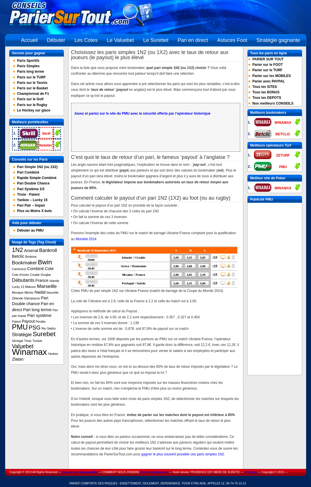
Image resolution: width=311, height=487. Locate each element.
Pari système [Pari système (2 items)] (39, 315)
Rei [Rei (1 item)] (44, 328)
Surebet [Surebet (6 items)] (44, 334)
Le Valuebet (120, 40)
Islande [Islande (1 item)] (54, 280)
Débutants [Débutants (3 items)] (23, 280)
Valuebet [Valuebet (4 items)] (23, 346)
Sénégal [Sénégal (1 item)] (17, 340)
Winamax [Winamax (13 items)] (29, 352)
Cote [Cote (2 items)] (49, 268)
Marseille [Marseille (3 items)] (47, 286)
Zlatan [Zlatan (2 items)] (18, 359)
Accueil (29, 40)
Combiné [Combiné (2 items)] (35, 268)
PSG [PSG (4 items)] (34, 327)
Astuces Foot (232, 40)
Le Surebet (155, 40)
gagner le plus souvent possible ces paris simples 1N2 (182, 454)
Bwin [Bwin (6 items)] (45, 262)
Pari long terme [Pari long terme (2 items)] (37, 309)
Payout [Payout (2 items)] (28, 321)
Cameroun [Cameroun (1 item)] (19, 269)
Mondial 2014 (86, 239)
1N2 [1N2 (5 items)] (17, 250)
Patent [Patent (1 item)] (16, 321)
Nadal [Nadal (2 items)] (39, 292)
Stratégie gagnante (278, 40)
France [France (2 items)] (41, 280)
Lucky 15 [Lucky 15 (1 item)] (18, 286)
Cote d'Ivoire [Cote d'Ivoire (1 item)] (20, 274)
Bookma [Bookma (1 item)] (30, 256)
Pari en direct (192, 40)
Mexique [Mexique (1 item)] (18, 292)
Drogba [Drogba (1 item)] (46, 274)
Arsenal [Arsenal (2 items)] (31, 250)
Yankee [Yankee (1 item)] (53, 353)
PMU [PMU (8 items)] (20, 327)
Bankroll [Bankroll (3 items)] (48, 250)
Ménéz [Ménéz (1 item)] (29, 292)
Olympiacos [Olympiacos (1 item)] (32, 298)
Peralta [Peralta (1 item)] (40, 321)
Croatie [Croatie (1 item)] (35, 274)
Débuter (56, 40)
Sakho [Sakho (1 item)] (51, 328)
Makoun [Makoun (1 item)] (30, 286)
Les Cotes (86, 40)
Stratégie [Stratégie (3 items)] (22, 334)
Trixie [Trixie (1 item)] (28, 340)
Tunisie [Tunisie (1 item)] (37, 340)
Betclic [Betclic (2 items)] (18, 256)
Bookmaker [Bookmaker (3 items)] (24, 262)
